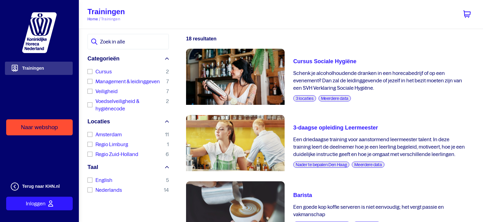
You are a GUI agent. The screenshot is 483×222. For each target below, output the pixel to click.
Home (92, 19)
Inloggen (39, 203)
